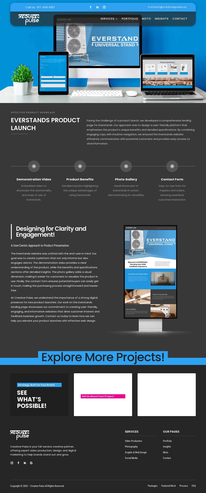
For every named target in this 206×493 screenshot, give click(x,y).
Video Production (133, 441)
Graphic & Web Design (136, 452)
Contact (179, 19)
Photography (131, 446)
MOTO (146, 19)
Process (184, 485)
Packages (153, 485)
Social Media (131, 458)
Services (108, 19)
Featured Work (168, 485)
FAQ (194, 485)
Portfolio (130, 19)
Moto (165, 452)
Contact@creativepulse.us (167, 7)
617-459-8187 (46, 7)
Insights (162, 19)
